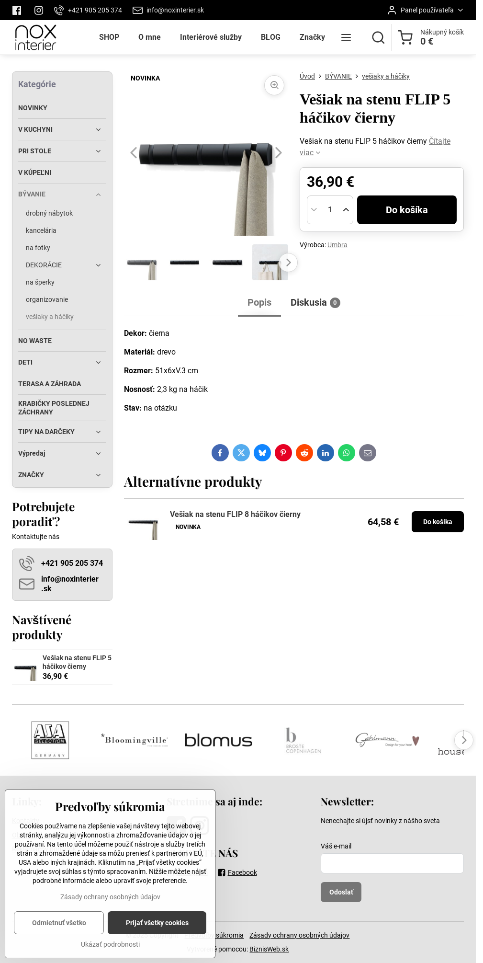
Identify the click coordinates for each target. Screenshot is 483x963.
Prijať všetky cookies (157, 936)
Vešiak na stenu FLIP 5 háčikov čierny (77, 662)
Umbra (337, 245)
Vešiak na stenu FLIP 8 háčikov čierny (235, 514)
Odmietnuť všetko (59, 936)
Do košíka (407, 210)
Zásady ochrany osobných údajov (299, 935)
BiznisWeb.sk (269, 949)
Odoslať (341, 892)
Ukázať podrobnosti (110, 957)
